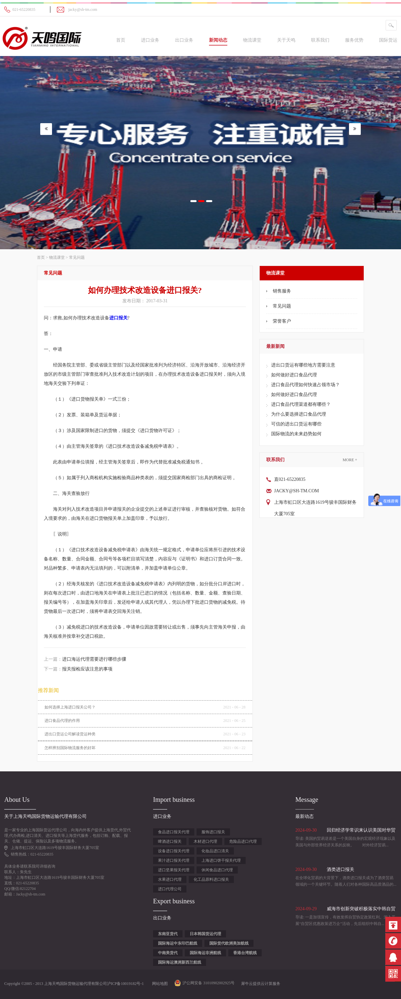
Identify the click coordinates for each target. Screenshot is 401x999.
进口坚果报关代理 (173, 870)
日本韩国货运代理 (205, 934)
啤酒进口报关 (170, 841)
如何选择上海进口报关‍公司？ (70, 707)
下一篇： (78, 669)
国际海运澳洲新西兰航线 (179, 962)
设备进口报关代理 (173, 851)
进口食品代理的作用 (62, 720)
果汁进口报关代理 (173, 860)
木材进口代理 (205, 841)
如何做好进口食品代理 (294, 374)
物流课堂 (57, 257)
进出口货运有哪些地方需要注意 (303, 365)
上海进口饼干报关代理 (221, 860)
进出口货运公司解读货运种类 (70, 734)
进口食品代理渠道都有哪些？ (301, 404)
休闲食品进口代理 (217, 870)
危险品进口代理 (243, 841)
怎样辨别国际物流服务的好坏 (70, 747)
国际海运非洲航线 (205, 953)
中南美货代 (168, 953)
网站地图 (159, 983)
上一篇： (85, 659)
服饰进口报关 (213, 832)
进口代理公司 (170, 889)
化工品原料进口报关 (211, 879)
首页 (120, 40)
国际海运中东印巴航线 (177, 943)
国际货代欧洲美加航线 (229, 943)
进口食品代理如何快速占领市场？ (305, 384)
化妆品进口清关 (215, 851)
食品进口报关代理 (173, 832)
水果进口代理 (170, 879)
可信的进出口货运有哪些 (296, 424)
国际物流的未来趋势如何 (296, 433)
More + (350, 460)
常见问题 (77, 257)
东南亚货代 (168, 934)
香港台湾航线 (245, 953)
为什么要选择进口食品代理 (298, 414)
